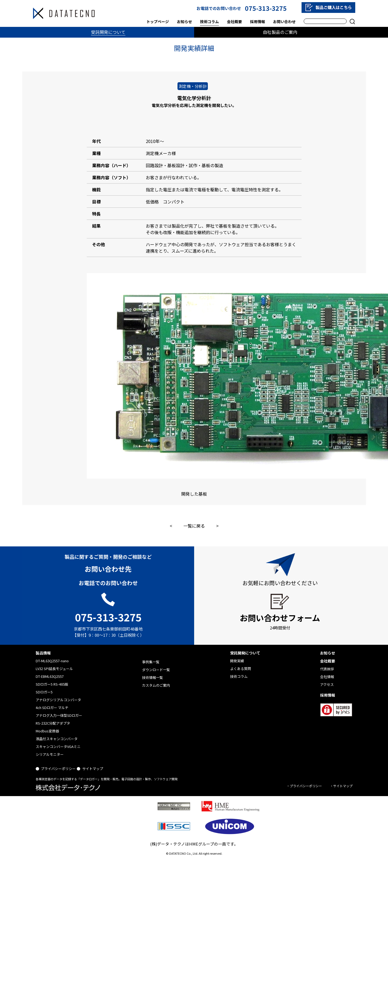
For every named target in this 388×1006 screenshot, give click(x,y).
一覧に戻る (194, 525)
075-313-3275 (266, 8)
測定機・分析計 (193, 86)
